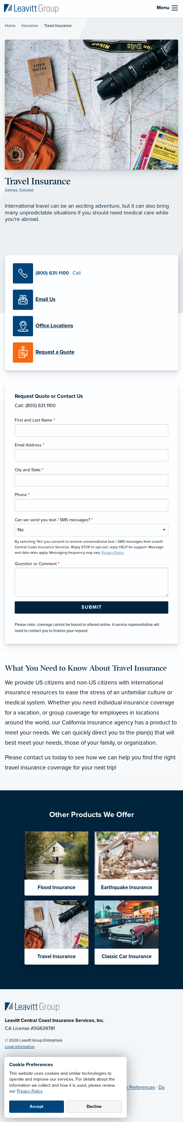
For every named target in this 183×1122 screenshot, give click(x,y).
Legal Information (20, 1046)
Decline (94, 1106)
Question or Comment (37, 563)
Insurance (29, 25)
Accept (36, 1106)
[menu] (175, 8)
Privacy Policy (29, 1091)
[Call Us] (91, 273)
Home (10, 25)
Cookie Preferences (134, 1087)
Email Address (29, 445)
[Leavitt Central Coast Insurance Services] (31, 8)
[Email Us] (45, 299)
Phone (22, 494)
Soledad (26, 190)
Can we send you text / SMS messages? (54, 519)
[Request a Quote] (91, 352)
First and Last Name (35, 420)
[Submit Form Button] (91, 607)
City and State (29, 469)
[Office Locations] (91, 326)
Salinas (11, 190)
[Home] (32, 1007)
